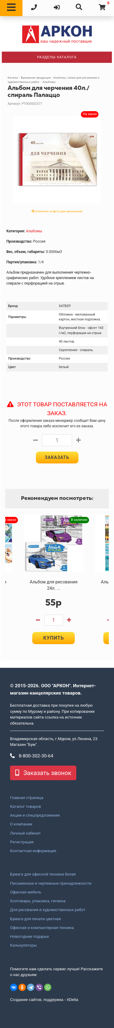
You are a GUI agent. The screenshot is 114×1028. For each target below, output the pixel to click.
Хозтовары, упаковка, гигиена (37, 901)
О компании (21, 824)
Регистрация (21, 842)
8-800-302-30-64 (31, 756)
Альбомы (49, 82)
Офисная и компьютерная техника (42, 928)
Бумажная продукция (36, 77)
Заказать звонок (43, 773)
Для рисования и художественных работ (47, 910)
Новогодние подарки (29, 936)
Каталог (13, 77)
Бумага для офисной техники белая (43, 874)
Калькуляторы (23, 945)
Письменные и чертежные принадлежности (51, 883)
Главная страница (26, 798)
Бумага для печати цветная (35, 919)
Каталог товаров (25, 806)
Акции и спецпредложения (35, 815)
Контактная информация (33, 851)
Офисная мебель (25, 892)
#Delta (72, 999)
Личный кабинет (25, 833)
